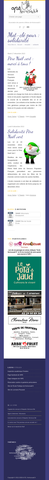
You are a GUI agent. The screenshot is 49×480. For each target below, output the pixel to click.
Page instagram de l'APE (16, 378)
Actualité (27, 44)
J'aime (12, 116)
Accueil (19, 44)
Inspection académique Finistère (18, 371)
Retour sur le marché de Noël (16, 426)
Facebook (19, 27)
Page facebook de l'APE (15, 375)
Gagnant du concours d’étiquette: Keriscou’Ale (21, 409)
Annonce (33, 195)
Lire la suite (13, 112)
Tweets (21, 116)
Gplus (24, 27)
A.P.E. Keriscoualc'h (29, 477)
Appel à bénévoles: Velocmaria (17, 413)
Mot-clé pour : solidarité (23, 37)
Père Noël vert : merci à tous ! (20, 61)
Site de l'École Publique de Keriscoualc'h (21, 386)
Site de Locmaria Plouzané (16, 390)
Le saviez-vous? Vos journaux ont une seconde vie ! (22, 422)
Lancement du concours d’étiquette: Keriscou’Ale (22, 418)
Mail (28, 27)
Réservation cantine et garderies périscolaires (22, 382)
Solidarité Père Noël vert (20, 134)
